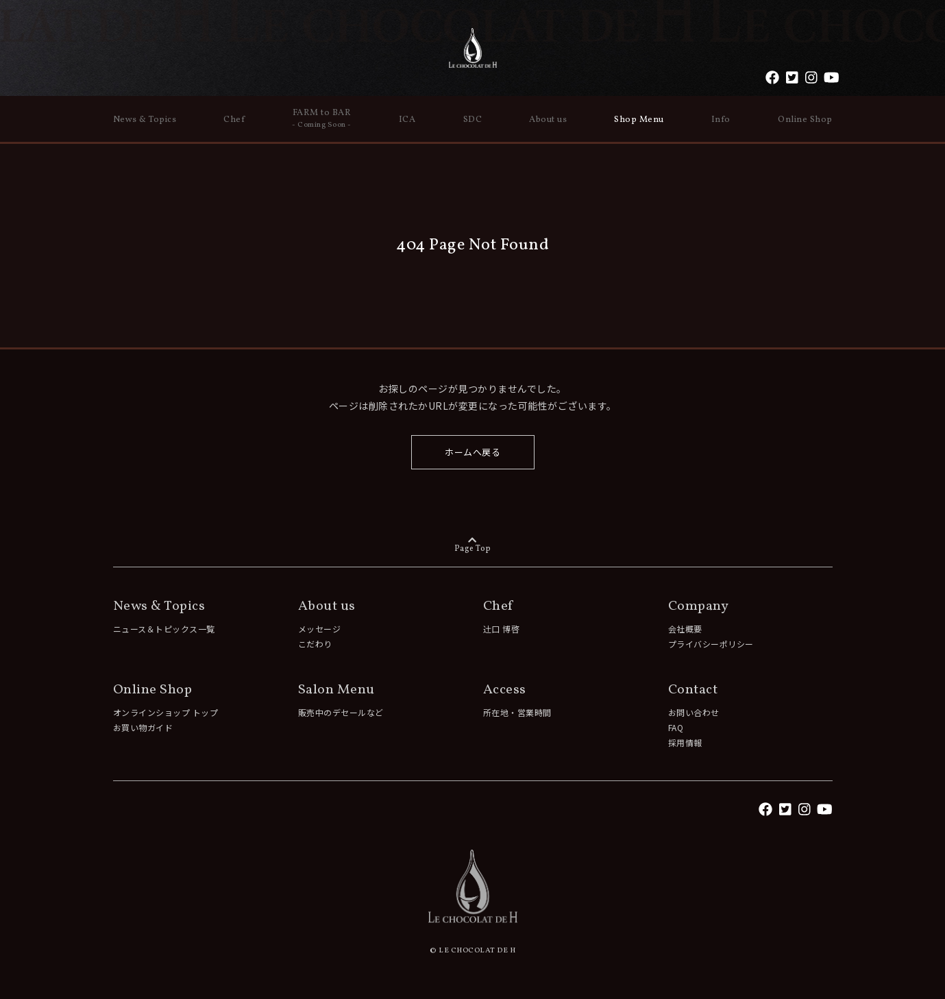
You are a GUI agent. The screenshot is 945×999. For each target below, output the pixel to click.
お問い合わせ (694, 712)
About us (548, 120)
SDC (472, 120)
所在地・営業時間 (517, 712)
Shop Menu (639, 120)
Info (721, 120)
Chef (234, 120)
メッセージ (319, 628)
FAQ (676, 727)
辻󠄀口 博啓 (501, 628)
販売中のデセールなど (341, 712)
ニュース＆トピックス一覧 (164, 628)
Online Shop (805, 120)
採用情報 (685, 742)
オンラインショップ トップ (166, 712)
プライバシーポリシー (711, 644)
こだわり (315, 644)
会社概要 (685, 628)
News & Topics (145, 120)
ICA (407, 120)
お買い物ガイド (143, 727)
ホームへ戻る (472, 451)
